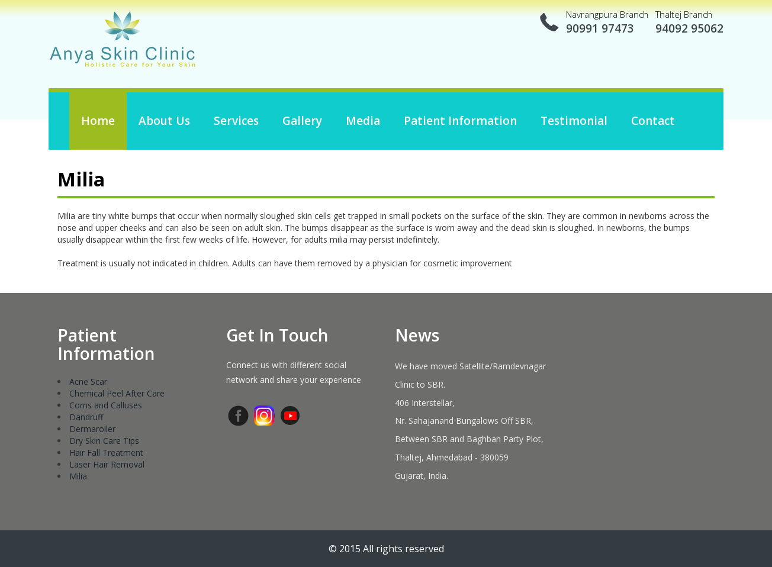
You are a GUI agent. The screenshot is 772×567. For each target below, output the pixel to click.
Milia (78, 476)
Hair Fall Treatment (106, 452)
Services (236, 120)
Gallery (302, 120)
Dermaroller (92, 428)
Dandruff (86, 417)
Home (98, 120)
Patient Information (460, 120)
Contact (653, 120)
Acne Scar (88, 381)
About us (164, 120)
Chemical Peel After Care (117, 393)
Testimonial (574, 120)
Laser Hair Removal (106, 464)
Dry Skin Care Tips (104, 440)
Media (363, 120)
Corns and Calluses (105, 405)
